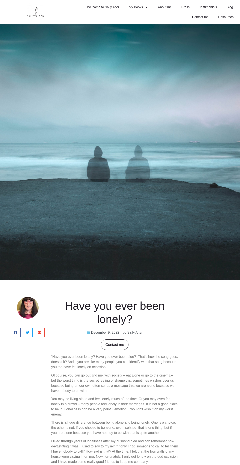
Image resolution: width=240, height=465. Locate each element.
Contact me (200, 17)
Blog (229, 7)
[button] (16, 332)
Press (185, 7)
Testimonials (208, 7)
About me (165, 7)
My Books (138, 7)
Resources (226, 17)
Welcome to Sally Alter (103, 7)
